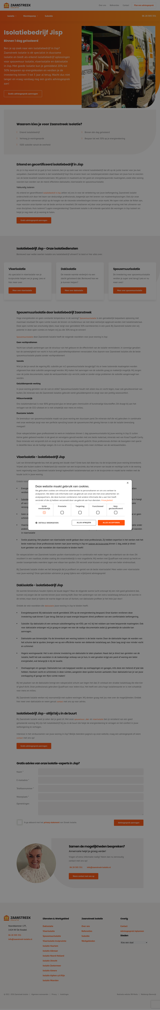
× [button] (128, 483)
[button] (47, 522)
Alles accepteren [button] (111, 522)
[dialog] (80, 505)
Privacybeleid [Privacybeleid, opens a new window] (107, 500)
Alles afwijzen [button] (82, 522)
